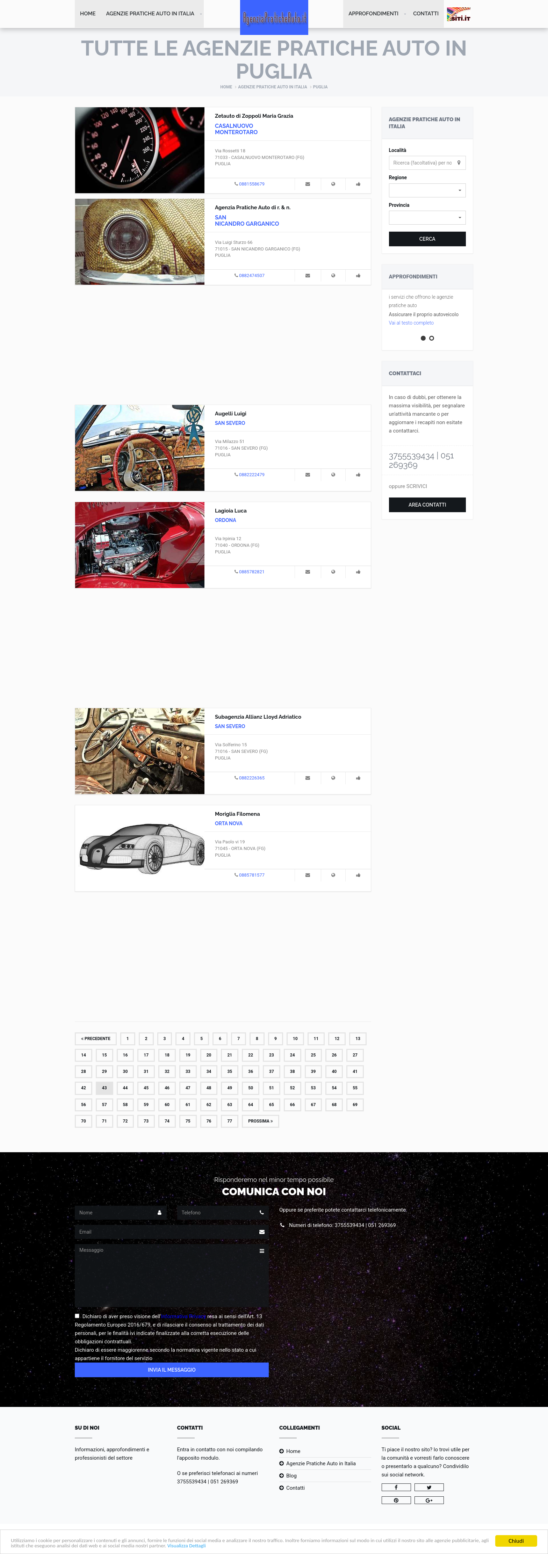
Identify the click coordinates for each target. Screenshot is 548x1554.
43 (104, 1088)
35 (229, 1072)
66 (292, 1105)
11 (316, 1039)
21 (229, 1055)
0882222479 (252, 475)
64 (250, 1105)
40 (334, 1072)
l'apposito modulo (198, 1458)
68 (334, 1105)
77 (229, 1121)
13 (357, 1039)
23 (271, 1055)
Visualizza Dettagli (271, 1545)
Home (88, 14)
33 (188, 1072)
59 (146, 1105)
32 (167, 1072)
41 (355, 1072)
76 (209, 1121)
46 (167, 1088)
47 (188, 1088)
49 (229, 1088)
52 (292, 1088)
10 (295, 1039)
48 (209, 1088)
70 (83, 1121)
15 (104, 1055)
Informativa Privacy (183, 1317)
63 (229, 1105)
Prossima (260, 1121)
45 (146, 1088)
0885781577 (252, 875)
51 (271, 1088)
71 (104, 1121)
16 (125, 1055)
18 (167, 1055)
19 (188, 1055)
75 (188, 1121)
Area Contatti (427, 505)
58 (125, 1105)
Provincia (399, 206)
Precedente (95, 1039)
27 (355, 1055)
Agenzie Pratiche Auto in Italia (150, 14)
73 (146, 1121)
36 (250, 1072)
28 (83, 1072)
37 (271, 1072)
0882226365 (252, 778)
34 (209, 1072)
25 (313, 1055)
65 (271, 1105)
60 (167, 1105)
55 (355, 1088)
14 (83, 1055)
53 (313, 1088)
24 (292, 1055)
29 (104, 1072)
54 (334, 1088)
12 (336, 1039)
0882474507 (252, 276)
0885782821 (252, 572)
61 (188, 1105)
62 (209, 1105)
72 (125, 1121)
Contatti (426, 14)
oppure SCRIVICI (408, 487)
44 (125, 1088)
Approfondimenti (373, 14)
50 (250, 1088)
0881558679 (252, 184)
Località (397, 151)
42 (83, 1088)
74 (167, 1121)
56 (83, 1105)
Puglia (320, 87)
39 (313, 1072)
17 (146, 1055)
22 (250, 1055)
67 (313, 1105)
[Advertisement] (223, 344)
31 (146, 1072)
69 (355, 1105)
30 (125, 1072)
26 (334, 1055)
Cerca (427, 239)
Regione (398, 178)
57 (104, 1105)
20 (209, 1055)
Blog (291, 1476)
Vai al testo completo (411, 323)
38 (292, 1072)
